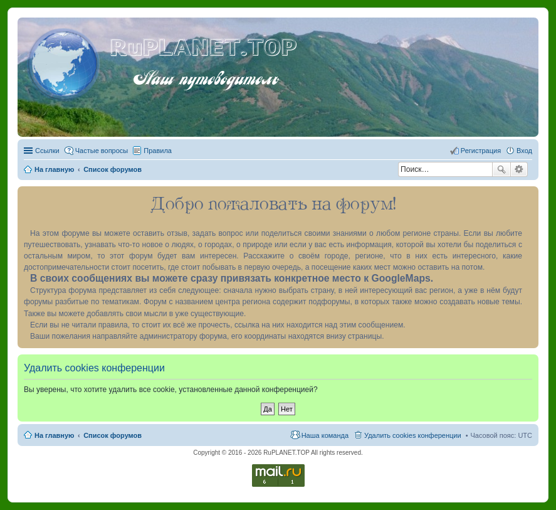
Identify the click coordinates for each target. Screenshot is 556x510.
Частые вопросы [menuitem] (102, 150)
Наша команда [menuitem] (325, 435)
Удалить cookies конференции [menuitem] (412, 435)
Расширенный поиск (519, 169)
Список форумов (112, 435)
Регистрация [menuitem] (481, 150)
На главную (54, 435)
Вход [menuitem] (524, 150)
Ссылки (47, 150)
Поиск (501, 169)
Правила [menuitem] (158, 150)
